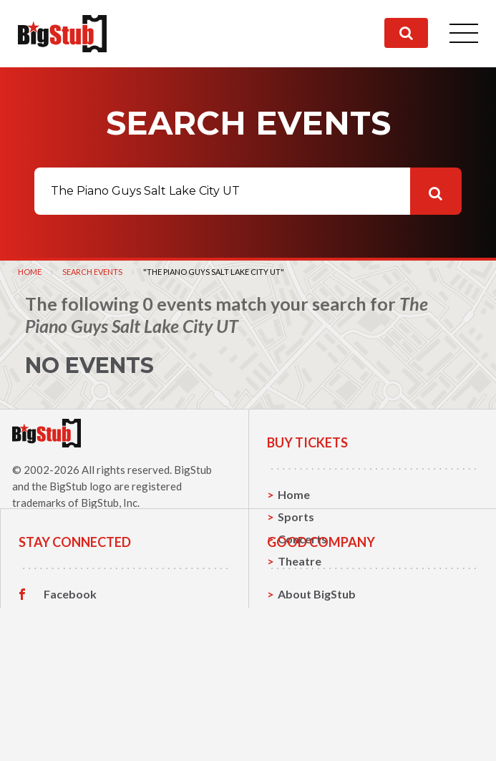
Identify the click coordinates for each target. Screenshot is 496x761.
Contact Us (308, 692)
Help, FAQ (304, 715)
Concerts (302, 539)
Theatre (299, 561)
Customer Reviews (94, 737)
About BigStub (317, 670)
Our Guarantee (318, 737)
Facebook (70, 671)
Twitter (64, 693)
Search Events (92, 271)
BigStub (193, 469)
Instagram (71, 715)
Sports (296, 516)
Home (30, 271)
